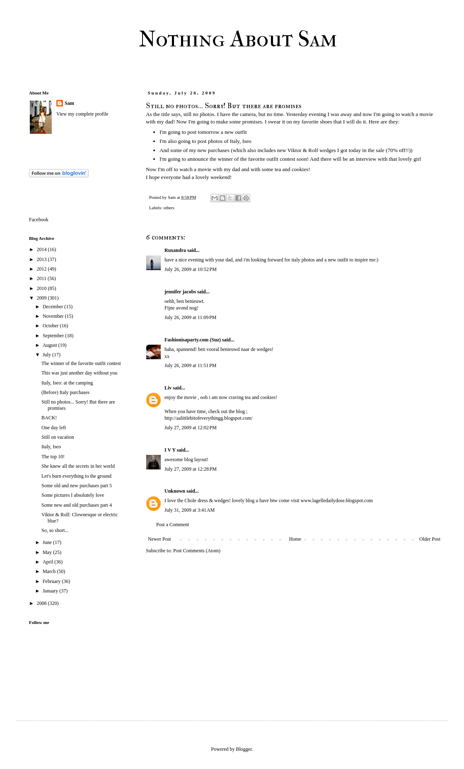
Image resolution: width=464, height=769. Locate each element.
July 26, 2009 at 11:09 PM (190, 317)
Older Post (429, 539)
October (51, 326)
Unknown (174, 491)
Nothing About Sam (238, 39)
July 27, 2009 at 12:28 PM (190, 469)
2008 (42, 603)
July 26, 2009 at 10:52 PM (190, 269)
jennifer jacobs (180, 292)
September (54, 336)
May (48, 552)
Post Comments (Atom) (196, 551)
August (50, 345)
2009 (42, 298)
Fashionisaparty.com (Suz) (192, 340)
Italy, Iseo (51, 447)
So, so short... (54, 530)
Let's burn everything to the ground (76, 476)
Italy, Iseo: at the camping (67, 383)
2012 (42, 269)
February (52, 581)
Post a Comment (172, 524)
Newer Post (159, 539)
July (47, 355)
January (51, 591)
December (53, 307)
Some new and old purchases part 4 (76, 505)
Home (295, 539)
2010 (42, 288)
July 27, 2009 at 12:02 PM (190, 427)
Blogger (244, 749)
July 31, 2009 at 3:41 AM (189, 510)
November (54, 316)
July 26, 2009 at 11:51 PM (190, 365)
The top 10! (53, 456)
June (48, 542)
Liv (168, 388)
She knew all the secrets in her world (78, 466)
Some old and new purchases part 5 (76, 485)
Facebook (38, 219)
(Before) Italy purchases (65, 392)
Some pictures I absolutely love (72, 495)
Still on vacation (57, 437)
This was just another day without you (79, 373)
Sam (69, 103)
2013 (42, 259)
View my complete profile (82, 114)
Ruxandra (175, 250)
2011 (42, 278)
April (48, 562)
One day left (53, 427)
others (168, 207)
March (50, 571)
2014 (42, 249)
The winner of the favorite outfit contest (81, 363)
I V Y (170, 450)
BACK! (49, 418)
